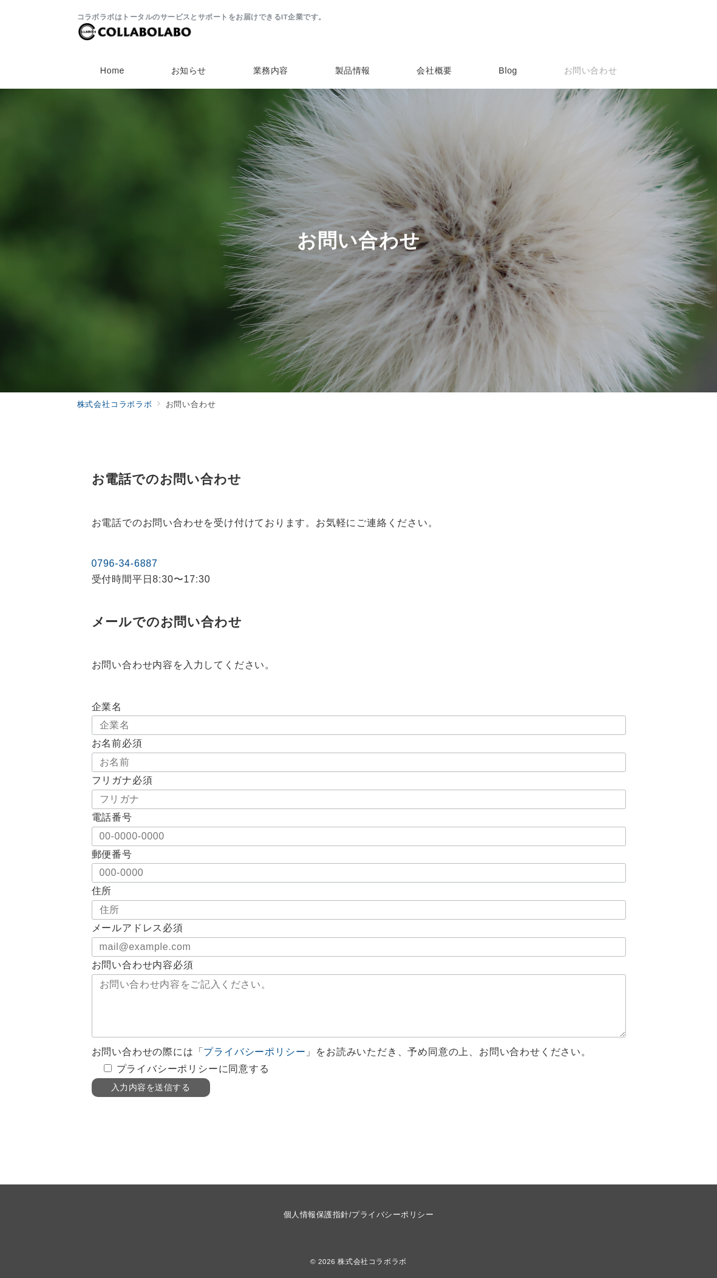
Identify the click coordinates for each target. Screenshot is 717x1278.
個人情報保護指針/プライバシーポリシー (358, 1214)
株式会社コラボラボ (372, 1261)
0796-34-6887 (125, 563)
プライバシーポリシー (254, 1052)
